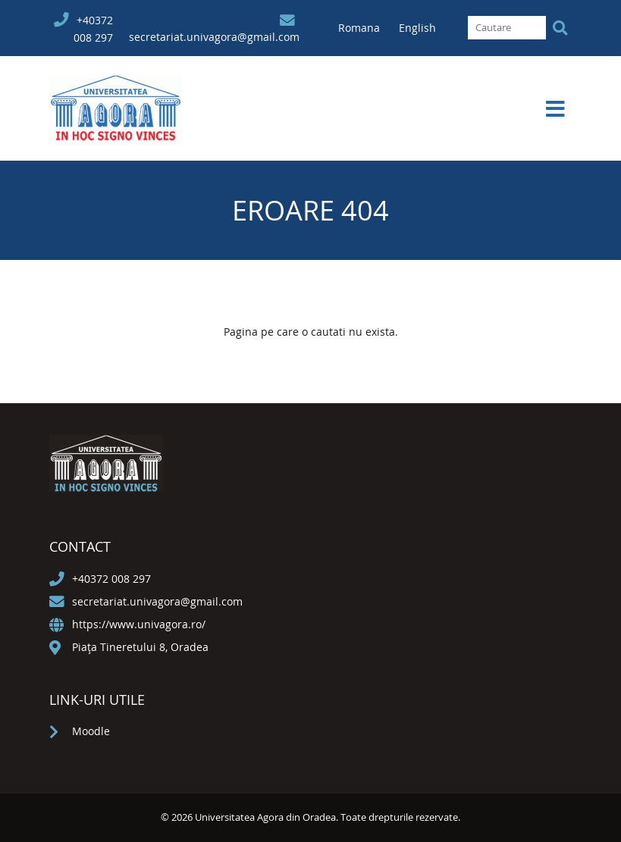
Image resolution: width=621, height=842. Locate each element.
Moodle (91, 731)
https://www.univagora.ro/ (138, 624)
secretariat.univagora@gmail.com (214, 37)
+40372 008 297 (111, 578)
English (417, 27)
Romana (360, 27)
